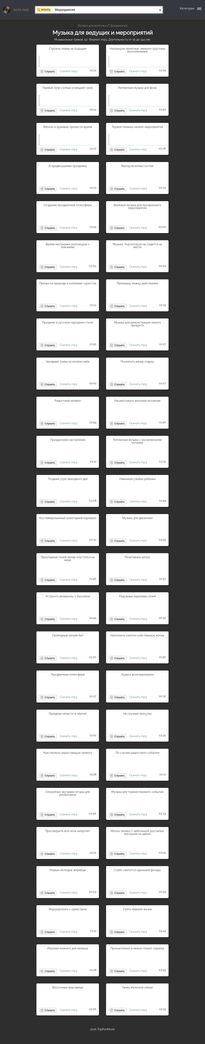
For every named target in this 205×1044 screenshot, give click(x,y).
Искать (45, 9)
